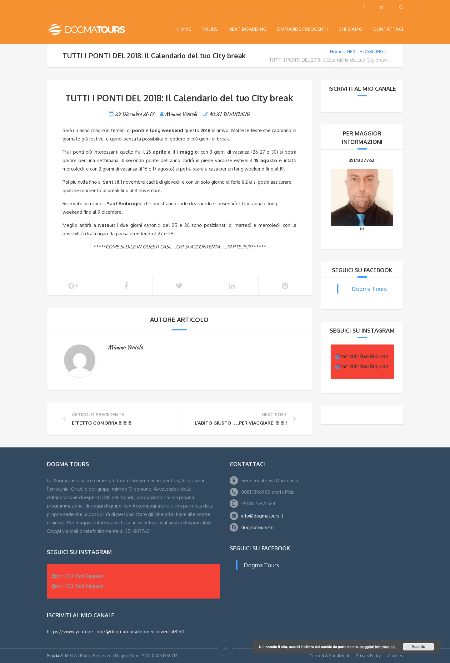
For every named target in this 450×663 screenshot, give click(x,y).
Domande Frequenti (302, 29)
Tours (210, 29)
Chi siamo (350, 29)
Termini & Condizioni (329, 655)
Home (184, 29)
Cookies (395, 655)
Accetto (418, 647)
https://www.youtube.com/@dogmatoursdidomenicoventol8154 (115, 632)
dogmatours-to (257, 527)
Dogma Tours (369, 288)
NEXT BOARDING (247, 29)
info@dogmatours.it (262, 516)
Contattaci (388, 29)
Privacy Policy (368, 655)
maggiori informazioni (378, 647)
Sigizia (53, 655)
